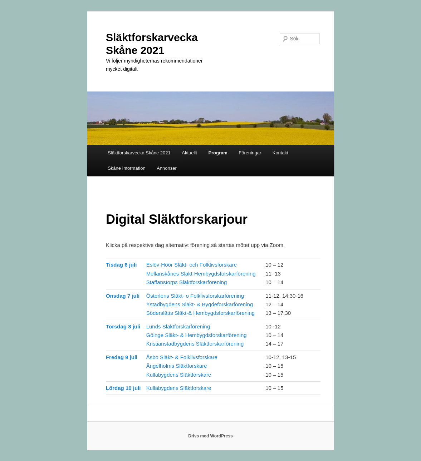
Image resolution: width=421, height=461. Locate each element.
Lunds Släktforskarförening (178, 326)
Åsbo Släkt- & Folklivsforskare (181, 357)
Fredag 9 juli (121, 357)
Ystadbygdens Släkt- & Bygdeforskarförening (199, 304)
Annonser (167, 168)
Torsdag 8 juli (123, 326)
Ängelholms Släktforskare (176, 366)
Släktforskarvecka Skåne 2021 (139, 152)
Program (217, 152)
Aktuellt (189, 152)
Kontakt (280, 152)
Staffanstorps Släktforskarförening (186, 282)
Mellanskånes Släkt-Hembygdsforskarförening (201, 274)
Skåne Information (127, 168)
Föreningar (250, 152)
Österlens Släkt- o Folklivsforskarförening (195, 296)
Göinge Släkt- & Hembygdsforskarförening (196, 335)
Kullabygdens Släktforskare (178, 375)
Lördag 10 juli (123, 388)
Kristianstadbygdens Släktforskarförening (195, 344)
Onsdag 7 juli (122, 296)
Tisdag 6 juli (121, 265)
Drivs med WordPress (210, 435)
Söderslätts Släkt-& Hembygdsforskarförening (200, 313)
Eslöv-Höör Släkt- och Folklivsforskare (191, 265)
